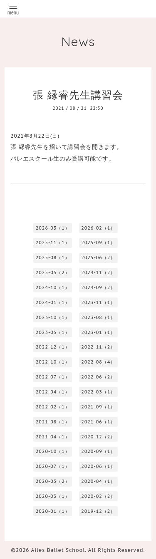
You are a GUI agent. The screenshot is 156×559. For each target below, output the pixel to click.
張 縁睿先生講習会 (78, 94)
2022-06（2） (98, 377)
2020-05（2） (53, 481)
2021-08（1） (53, 422)
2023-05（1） (53, 332)
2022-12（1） (53, 347)
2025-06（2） (98, 257)
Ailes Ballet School (58, 550)
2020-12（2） (98, 437)
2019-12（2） (98, 511)
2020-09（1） (98, 451)
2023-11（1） (98, 302)
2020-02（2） (98, 496)
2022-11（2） (98, 347)
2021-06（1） (98, 422)
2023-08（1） (98, 317)
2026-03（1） (53, 228)
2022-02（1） (53, 407)
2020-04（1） (98, 481)
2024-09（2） (98, 287)
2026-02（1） (98, 228)
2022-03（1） (98, 392)
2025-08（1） (53, 257)
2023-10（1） (53, 317)
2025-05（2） (53, 272)
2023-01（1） (98, 332)
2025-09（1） (98, 242)
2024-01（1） (53, 302)
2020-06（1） (98, 466)
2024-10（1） (53, 287)
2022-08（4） (98, 362)
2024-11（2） (98, 272)
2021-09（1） (98, 407)
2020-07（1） (53, 466)
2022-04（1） (53, 392)
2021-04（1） (53, 437)
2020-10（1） (53, 451)
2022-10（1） (53, 362)
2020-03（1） (53, 496)
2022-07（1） (53, 377)
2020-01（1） (53, 511)
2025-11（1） (53, 242)
